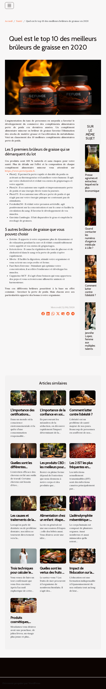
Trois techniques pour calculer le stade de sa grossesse (21, 574)
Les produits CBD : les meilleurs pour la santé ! (52, 467)
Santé (19, 21)
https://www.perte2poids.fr (20, 170)
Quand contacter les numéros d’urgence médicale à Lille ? (90, 238)
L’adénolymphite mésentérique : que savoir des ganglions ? (80, 522)
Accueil (8, 21)
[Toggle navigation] (9, 5)
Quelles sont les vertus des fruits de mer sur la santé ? (53, 572)
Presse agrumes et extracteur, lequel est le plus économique (92, 182)
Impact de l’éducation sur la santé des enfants (81, 572)
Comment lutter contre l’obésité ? (90, 290)
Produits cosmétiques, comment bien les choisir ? (22, 624)
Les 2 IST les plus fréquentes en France (81, 467)
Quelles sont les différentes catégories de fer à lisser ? (23, 469)
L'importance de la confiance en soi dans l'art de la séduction (52, 416)
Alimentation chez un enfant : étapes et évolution (52, 520)
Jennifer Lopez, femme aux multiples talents (90, 340)
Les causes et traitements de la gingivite (22, 520)
